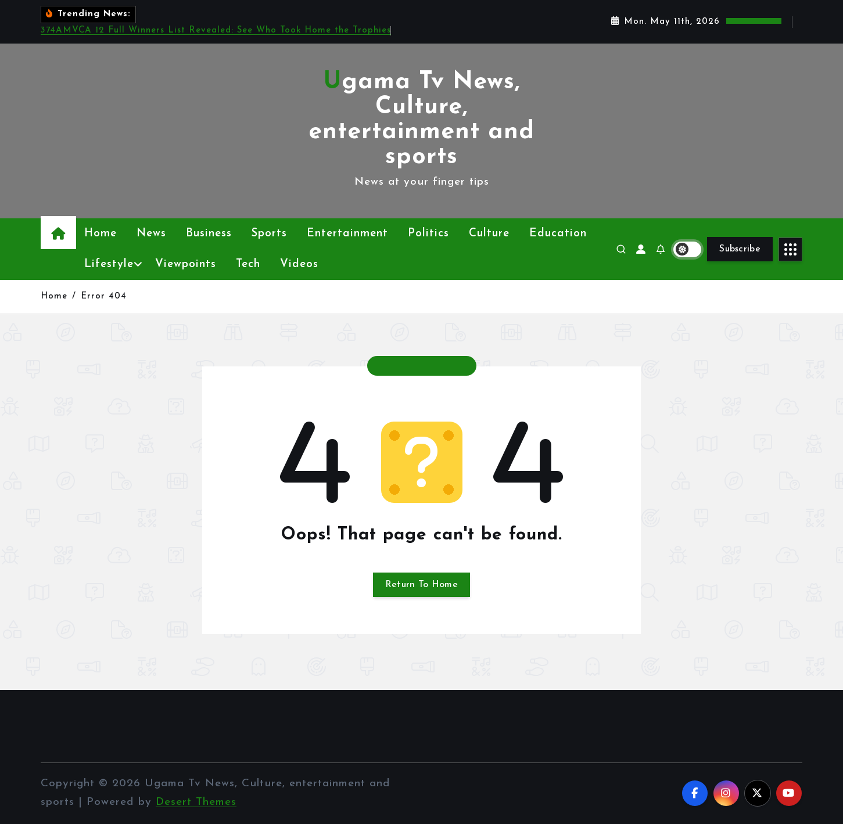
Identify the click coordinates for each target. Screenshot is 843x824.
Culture (489, 233)
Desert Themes (196, 802)
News (151, 233)
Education (558, 233)
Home (100, 233)
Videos (299, 264)
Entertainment (347, 233)
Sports (269, 233)
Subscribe (740, 249)
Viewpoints (185, 264)
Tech (248, 264)
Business (209, 233)
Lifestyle (109, 264)
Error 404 (104, 296)
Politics (428, 233)
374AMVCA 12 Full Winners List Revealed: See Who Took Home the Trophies (216, 30)
